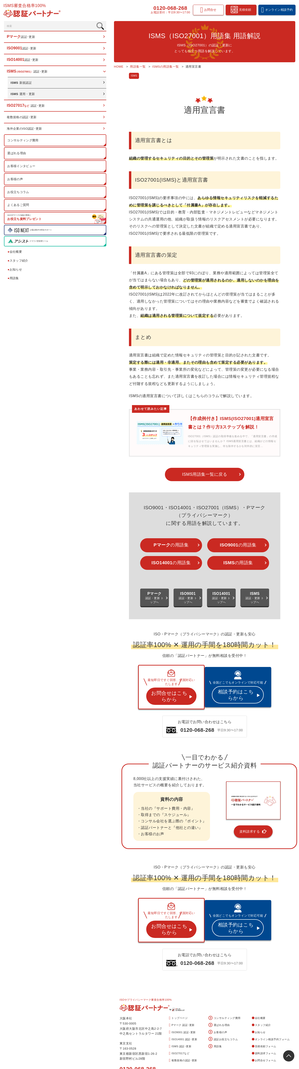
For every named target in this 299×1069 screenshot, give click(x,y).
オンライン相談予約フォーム (271, 993)
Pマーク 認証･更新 (181, 980)
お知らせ (15, 271)
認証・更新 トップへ (110, 574)
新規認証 (22, 85)
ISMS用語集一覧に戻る (180, 449)
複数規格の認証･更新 (22, 119)
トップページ (178, 972)
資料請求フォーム (264, 1008)
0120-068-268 (169, 8)
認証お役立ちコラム (223, 994)
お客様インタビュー (22, 168)
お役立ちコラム (19, 194)
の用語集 (133, 521)
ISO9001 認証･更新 (182, 987)
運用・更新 (23, 96)
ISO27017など (179, 1008)
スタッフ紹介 (18, 262)
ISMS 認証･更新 (180, 1001)
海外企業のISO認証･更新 (25, 130)
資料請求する (224, 798)
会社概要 (15, 254)
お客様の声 (16, 181)
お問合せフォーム (264, 1015)
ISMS (85, 75)
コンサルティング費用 (23, 142)
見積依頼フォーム (264, 1000)
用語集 (14, 280)
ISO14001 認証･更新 (183, 994)
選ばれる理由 (17, 155)
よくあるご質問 (19, 207)
